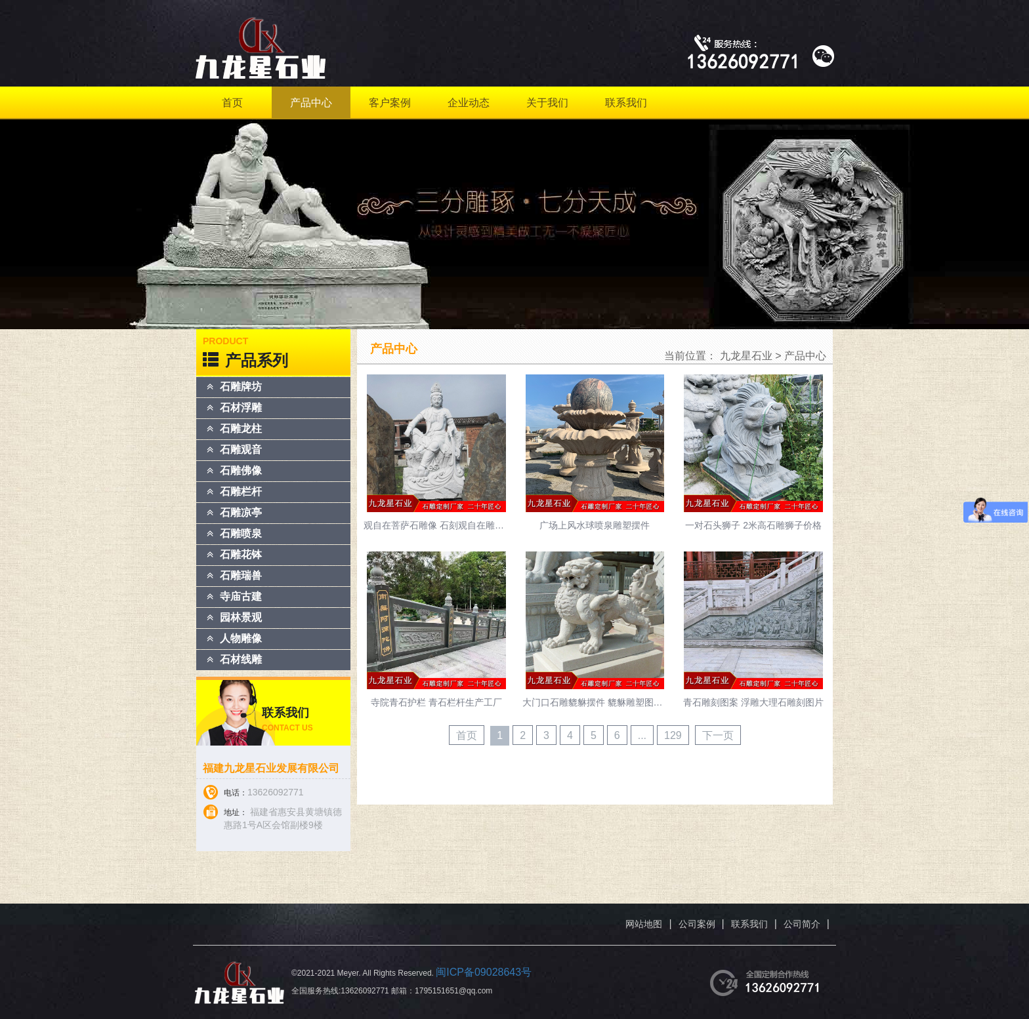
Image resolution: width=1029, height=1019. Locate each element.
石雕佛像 (241, 470)
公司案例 (697, 924)
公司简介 (802, 924)
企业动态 (469, 102)
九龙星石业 (746, 355)
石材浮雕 (241, 407)
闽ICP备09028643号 (484, 972)
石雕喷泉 (241, 533)
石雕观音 (241, 449)
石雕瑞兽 (241, 575)
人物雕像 (241, 638)
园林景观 (241, 617)
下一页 (718, 735)
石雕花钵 (241, 554)
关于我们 (547, 102)
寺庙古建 (241, 596)
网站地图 (643, 924)
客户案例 (390, 102)
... (642, 735)
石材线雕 (241, 659)
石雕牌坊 (241, 386)
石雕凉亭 (241, 512)
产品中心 (311, 102)
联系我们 (626, 102)
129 (673, 735)
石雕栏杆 (241, 491)
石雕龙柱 (241, 428)
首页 (232, 102)
